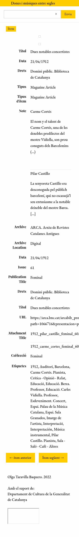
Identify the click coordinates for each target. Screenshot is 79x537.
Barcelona (62, 366)
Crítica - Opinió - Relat (47, 377)
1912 (34, 366)
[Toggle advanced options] (56, 14)
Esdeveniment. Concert (47, 400)
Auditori (46, 366)
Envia (68, 14)
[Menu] (3, 3)
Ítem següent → (53, 457)
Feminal (36, 356)
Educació (37, 383)
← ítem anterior (20, 457)
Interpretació (53, 423)
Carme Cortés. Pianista (47, 372)
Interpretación (41, 429)
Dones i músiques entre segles (33, 3)
